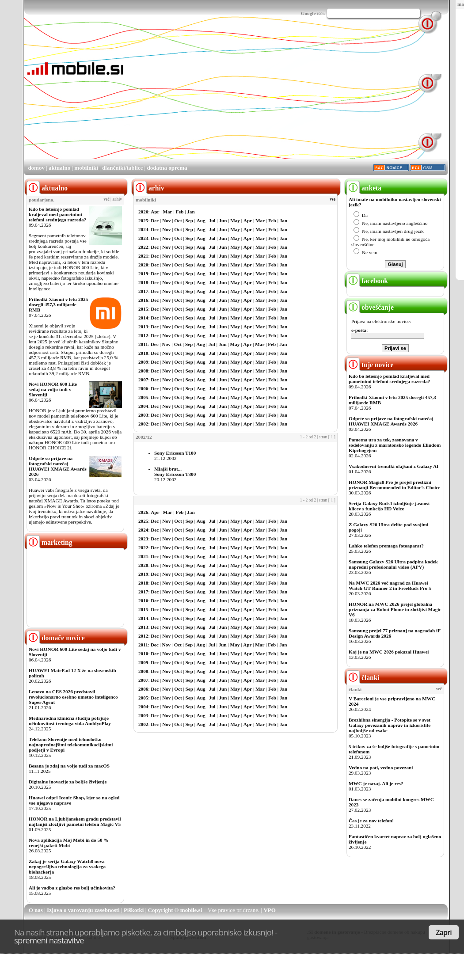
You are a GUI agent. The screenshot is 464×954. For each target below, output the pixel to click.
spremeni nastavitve (49, 940)
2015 (143, 309)
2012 (143, 335)
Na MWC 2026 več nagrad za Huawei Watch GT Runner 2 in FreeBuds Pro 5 (390, 585)
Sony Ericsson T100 (175, 453)
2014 (143, 317)
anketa (363, 188)
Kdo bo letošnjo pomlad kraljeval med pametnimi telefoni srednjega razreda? (57, 214)
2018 (143, 282)
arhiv (117, 199)
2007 (143, 379)
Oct (178, 220)
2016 (143, 300)
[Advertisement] (231, 96)
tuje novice (370, 365)
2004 (143, 406)
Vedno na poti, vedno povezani (381, 767)
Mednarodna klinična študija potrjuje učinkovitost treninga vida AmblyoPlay (70, 720)
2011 (143, 344)
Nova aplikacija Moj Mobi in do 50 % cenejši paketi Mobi (69, 842)
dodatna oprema (167, 167)
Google (308, 13)
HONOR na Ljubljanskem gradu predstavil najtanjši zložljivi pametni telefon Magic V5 (75, 821)
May (235, 220)
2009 (143, 362)
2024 (143, 229)
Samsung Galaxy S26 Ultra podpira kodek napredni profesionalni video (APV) (393, 564)
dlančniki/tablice (122, 167)
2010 (143, 353)
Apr (155, 211)
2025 (143, 220)
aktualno (59, 167)
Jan (190, 211)
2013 (143, 326)
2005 (143, 397)
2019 (143, 273)
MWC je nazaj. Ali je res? (376, 783)
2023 (143, 238)
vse (332, 199)
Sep (189, 220)
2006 (143, 388)
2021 (143, 255)
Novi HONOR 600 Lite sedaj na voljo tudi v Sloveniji (53, 389)
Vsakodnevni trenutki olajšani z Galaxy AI (393, 466)
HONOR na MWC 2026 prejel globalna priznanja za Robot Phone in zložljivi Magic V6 (395, 609)
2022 (143, 247)
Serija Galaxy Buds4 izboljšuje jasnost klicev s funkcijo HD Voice (389, 506)
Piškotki (134, 910)
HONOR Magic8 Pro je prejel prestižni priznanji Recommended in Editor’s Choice (394, 484)
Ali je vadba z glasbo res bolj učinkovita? (72, 887)
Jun (223, 220)
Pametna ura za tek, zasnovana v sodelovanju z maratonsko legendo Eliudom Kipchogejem (395, 445)
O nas (36, 910)
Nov (166, 220)
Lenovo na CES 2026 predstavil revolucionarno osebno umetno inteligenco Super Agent (73, 697)
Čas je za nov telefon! (371, 820)
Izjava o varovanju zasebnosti (83, 910)
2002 (143, 423)
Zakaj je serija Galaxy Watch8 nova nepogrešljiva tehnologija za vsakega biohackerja (67, 866)
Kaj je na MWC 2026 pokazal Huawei (389, 651)
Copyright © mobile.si (175, 910)
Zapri (444, 932)
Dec (155, 220)
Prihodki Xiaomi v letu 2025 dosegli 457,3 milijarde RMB (58, 304)
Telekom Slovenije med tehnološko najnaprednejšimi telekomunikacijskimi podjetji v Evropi (71, 745)
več (107, 199)
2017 (143, 291)
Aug (201, 220)
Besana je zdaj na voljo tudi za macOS (69, 765)
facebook (367, 281)
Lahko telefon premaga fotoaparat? (386, 545)
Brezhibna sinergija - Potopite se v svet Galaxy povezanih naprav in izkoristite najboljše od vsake (389, 725)
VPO (269, 910)
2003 (143, 415)
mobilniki (86, 167)
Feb (179, 211)
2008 (143, 370)
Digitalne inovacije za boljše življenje (67, 781)
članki (363, 677)
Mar (167, 211)
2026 (143, 211)
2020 (143, 264)
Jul (212, 220)
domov (36, 167)
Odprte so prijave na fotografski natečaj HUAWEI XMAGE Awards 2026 (58, 466)
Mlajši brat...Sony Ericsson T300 (175, 471)
